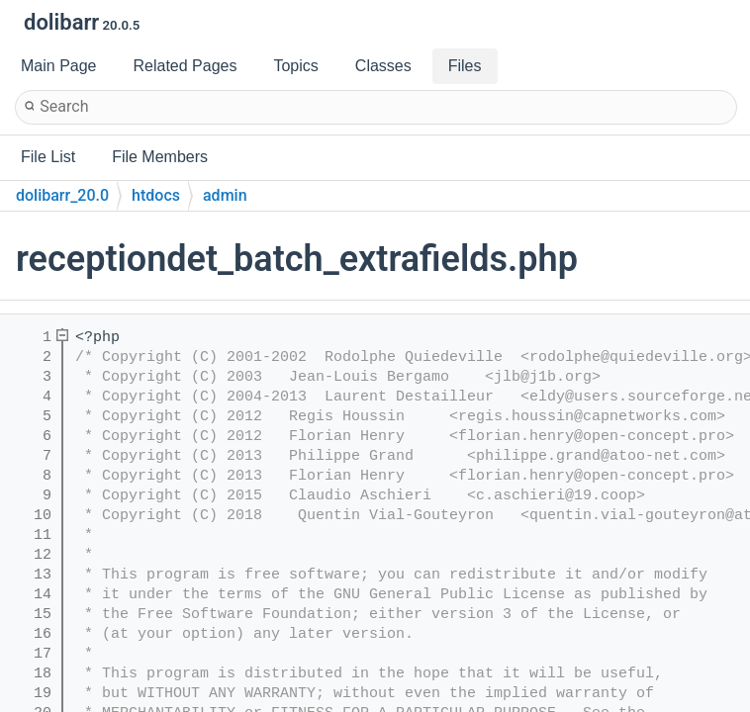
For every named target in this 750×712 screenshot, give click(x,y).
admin (225, 195)
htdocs (156, 195)
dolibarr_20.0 (62, 195)
